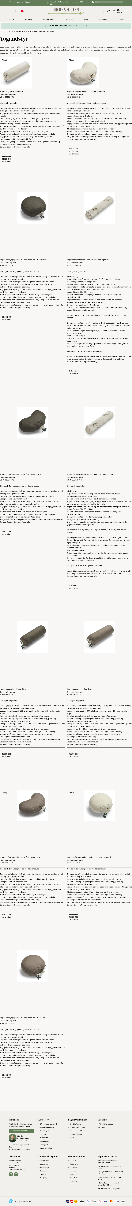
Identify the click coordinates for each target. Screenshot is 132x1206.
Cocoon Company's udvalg (18, 147)
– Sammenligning (45, 1148)
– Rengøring (42, 1178)
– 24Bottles (72, 1181)
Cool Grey (29, 136)
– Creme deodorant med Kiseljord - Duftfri (107, 1162)
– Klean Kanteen (74, 1164)
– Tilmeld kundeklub (105, 1124)
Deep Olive (38, 136)
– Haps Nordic (73, 1178)
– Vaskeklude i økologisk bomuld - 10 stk (110, 1178)
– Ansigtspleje (43, 1167)
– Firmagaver (43, 1145)
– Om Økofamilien (75, 1124)
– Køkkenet (42, 1174)
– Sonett (71, 1174)
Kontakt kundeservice (21, 1131)
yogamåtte (52, 142)
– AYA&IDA (72, 1161)
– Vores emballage (75, 1134)
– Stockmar (72, 1167)
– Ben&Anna (72, 1171)
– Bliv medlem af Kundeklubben (80, 1131)
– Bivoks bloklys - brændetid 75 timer (109, 1167)
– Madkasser (43, 1164)
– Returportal (43, 1138)
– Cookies (42, 1134)
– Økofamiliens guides (76, 1127)
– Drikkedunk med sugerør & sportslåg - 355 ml (108, 1184)
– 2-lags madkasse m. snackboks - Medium (110, 1173)
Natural (55, 300)
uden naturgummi (86, 310)
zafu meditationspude (21, 144)
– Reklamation (43, 1141)
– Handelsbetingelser (46, 1127)
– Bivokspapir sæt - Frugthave (109, 1188)
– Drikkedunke (43, 1161)
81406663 (23, 1140)
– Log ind (101, 1127)
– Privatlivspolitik (44, 1131)
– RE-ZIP (71, 1138)
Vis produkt (6, 161)
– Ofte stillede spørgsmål (47, 1124)
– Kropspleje (42, 1171)
